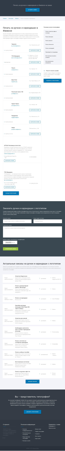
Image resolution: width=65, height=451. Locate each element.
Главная (5, 18)
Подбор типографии (39, 431)
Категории (11, 18)
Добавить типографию (32, 412)
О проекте (37, 434)
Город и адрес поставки (38, 218)
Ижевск (17, 18)
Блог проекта (38, 436)
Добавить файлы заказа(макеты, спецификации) (14, 239)
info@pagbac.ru (52, 426)
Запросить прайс (34, 50)
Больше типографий (11, 193)
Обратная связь (52, 428)
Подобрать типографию (52, 80)
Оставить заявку (32, 9)
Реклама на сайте (26, 441)
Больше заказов (32, 381)
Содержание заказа (7, 225)
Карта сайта (37, 438)
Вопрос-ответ (38, 429)
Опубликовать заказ (10, 249)
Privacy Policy (36, 448)
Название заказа (6, 218)
